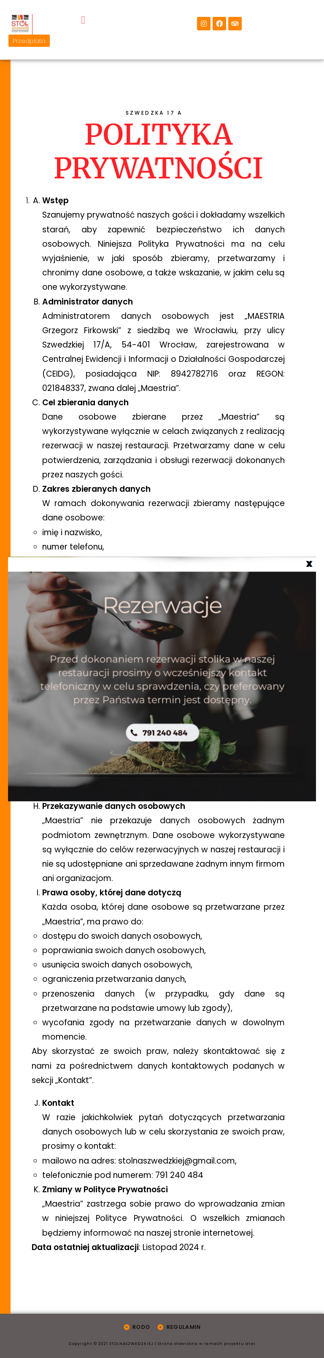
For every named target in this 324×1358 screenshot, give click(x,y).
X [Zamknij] (309, 563)
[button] (83, 9)
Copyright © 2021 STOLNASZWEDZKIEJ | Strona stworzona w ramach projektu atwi (162, 1342)
